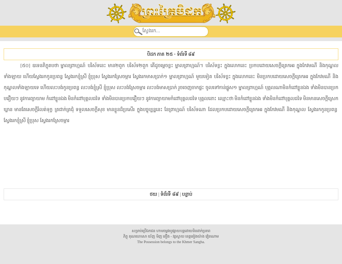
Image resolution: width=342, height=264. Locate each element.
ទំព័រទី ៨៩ (186, 54)
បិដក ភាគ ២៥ (159, 54)
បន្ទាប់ (187, 194)
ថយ (153, 194)
